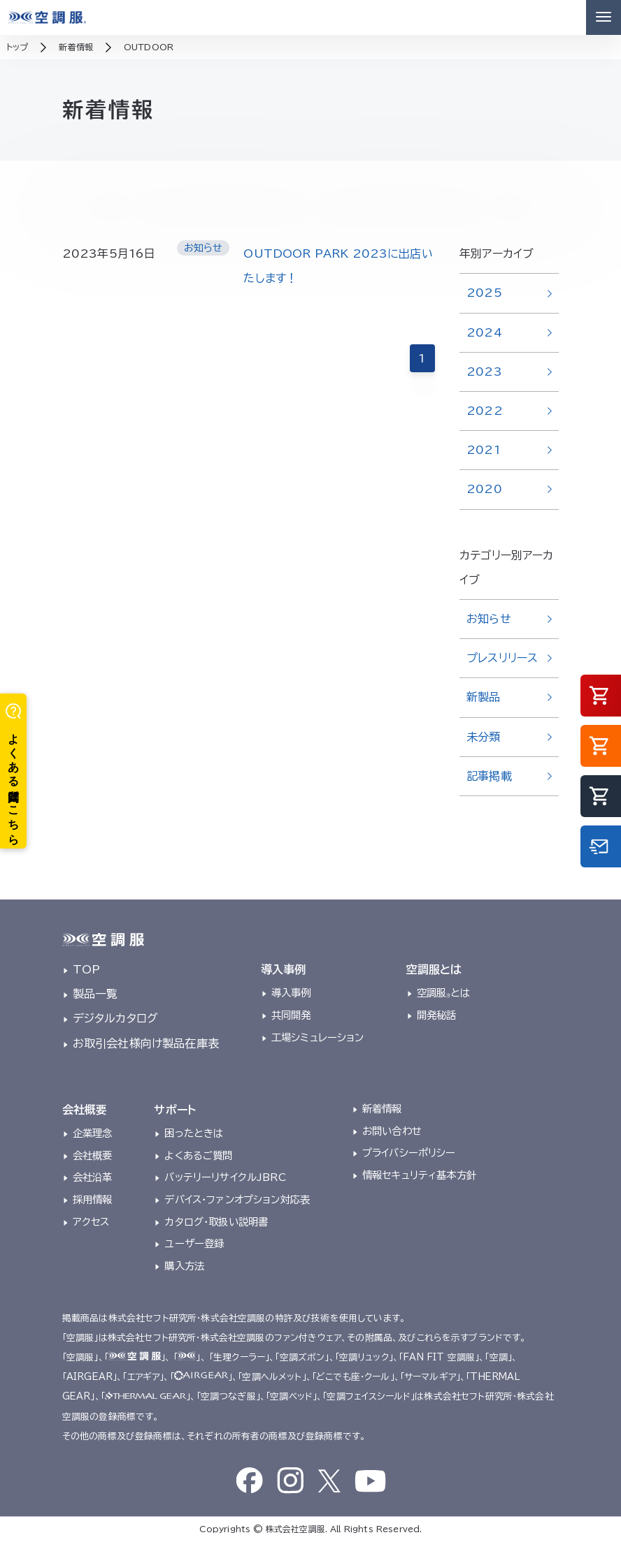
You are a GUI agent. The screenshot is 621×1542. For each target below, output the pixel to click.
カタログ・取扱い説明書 (216, 1222)
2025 (484, 292)
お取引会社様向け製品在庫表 (146, 1043)
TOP (86, 969)
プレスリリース (502, 657)
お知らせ (488, 618)
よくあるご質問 (198, 1155)
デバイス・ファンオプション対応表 (237, 1199)
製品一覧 (95, 993)
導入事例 (291, 992)
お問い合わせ (392, 1131)
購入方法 (184, 1266)
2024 (484, 332)
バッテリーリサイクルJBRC (224, 1177)
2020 (484, 488)
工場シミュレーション (317, 1037)
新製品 (483, 697)
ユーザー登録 (194, 1243)
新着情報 (382, 1108)
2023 (484, 371)
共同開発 (291, 1015)
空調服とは (444, 992)
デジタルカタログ (115, 1018)
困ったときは (193, 1133)
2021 (483, 449)
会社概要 (93, 1155)
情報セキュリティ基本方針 (419, 1175)
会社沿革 (93, 1177)
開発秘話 (437, 1015)
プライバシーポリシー (409, 1152)
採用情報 (93, 1199)
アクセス (91, 1222)
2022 (484, 410)
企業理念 (93, 1133)
